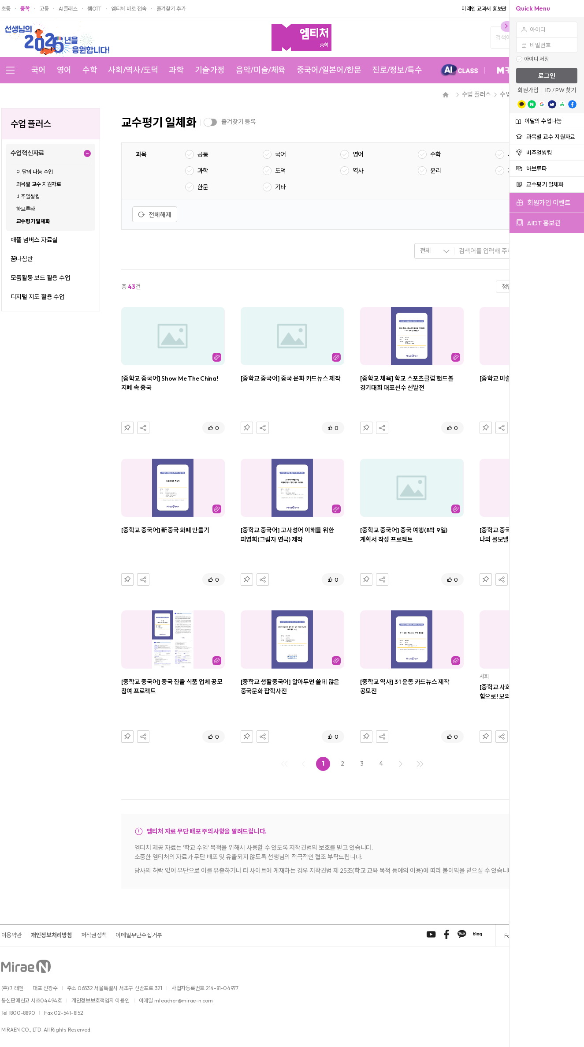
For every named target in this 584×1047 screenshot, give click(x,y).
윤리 (436, 171)
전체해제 (154, 215)
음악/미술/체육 (261, 70)
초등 (6, 8)
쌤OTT (94, 8)
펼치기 (87, 153)
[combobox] (434, 251)
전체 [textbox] (425, 250)
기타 (280, 187)
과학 (176, 70)
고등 (44, 8)
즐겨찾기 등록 (238, 122)
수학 (89, 70)
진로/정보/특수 (397, 70)
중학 (25, 8)
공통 (203, 154)
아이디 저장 (536, 59)
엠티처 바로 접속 (129, 8)
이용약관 (11, 935)
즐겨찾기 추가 (171, 8)
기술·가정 (210, 70)
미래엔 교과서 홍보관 (483, 8)
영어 (64, 70)
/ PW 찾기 (564, 90)
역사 (358, 171)
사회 (513, 154)
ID (548, 90)
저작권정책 (94, 935)
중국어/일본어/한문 (329, 70)
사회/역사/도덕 (133, 70)
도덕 (280, 171)
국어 (38, 70)
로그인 (546, 76)
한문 (203, 187)
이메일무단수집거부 (138, 935)
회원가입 (527, 90)
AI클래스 (68, 8)
